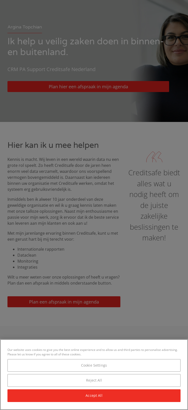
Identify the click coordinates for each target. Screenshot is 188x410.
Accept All (94, 395)
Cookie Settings (94, 365)
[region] (94, 374)
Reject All (94, 380)
